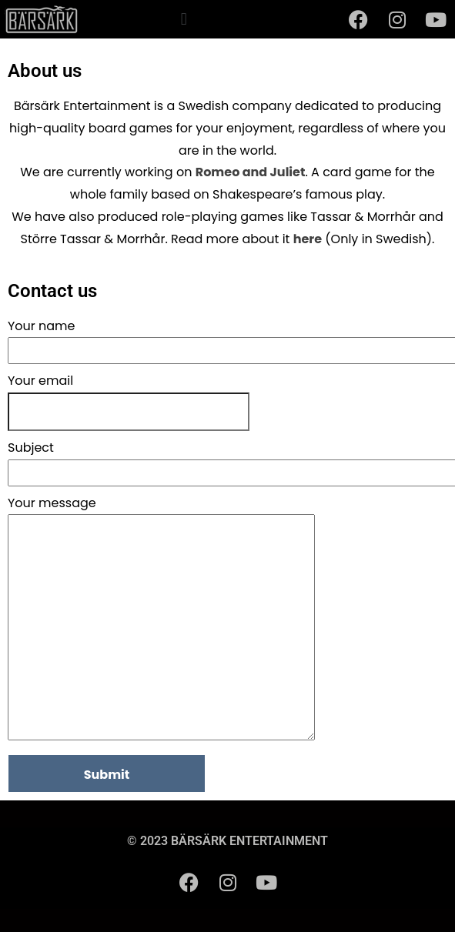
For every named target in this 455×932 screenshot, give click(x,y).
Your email (40, 380)
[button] (183, 19)
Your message (161, 620)
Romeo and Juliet (251, 172)
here (307, 239)
